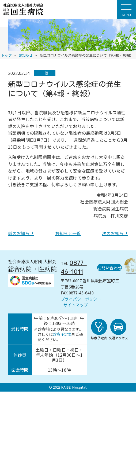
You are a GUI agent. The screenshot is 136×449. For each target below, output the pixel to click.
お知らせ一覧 (68, 233)
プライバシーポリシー (81, 298)
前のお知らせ (21, 233)
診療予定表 (62, 334)
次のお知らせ (115, 233)
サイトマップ (75, 304)
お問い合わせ (108, 267)
